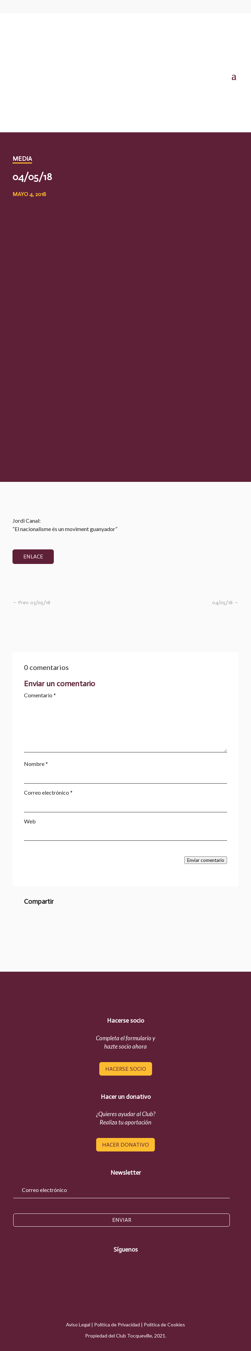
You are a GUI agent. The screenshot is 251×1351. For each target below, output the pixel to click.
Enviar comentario (205, 860)
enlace (33, 556)
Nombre (36, 763)
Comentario (40, 695)
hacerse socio (125, 1069)
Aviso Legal (78, 1324)
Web (30, 821)
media (22, 158)
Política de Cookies (164, 1324)
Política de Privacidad (117, 1324)
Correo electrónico (48, 792)
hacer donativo (125, 1144)
